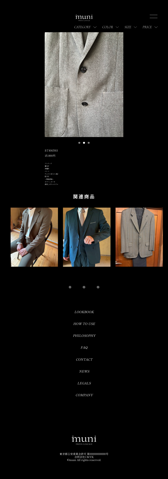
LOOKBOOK (84, 311)
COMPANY (84, 395)
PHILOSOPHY (84, 335)
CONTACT (84, 359)
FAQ (84, 347)
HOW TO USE (84, 323)
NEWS (84, 371)
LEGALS (84, 383)
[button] (79, 143)
